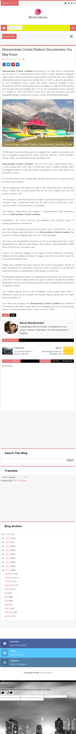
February (8, 612)
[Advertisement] (38, 429)
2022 (7, 550)
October (8, 581)
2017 (7, 570)
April (6, 604)
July (6, 593)
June (6, 596)
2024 (7, 542)
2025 (7, 538)
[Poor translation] (9, 693)
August (7, 589)
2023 (7, 546)
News (13, 315)
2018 (7, 566)
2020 (7, 558)
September (9, 585)
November (9, 577)
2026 (7, 534)
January (8, 616)
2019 (7, 562)
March (7, 608)
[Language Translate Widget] (14, 477)
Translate (19, 480)
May (6, 600)
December (9, 573)
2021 (7, 554)
